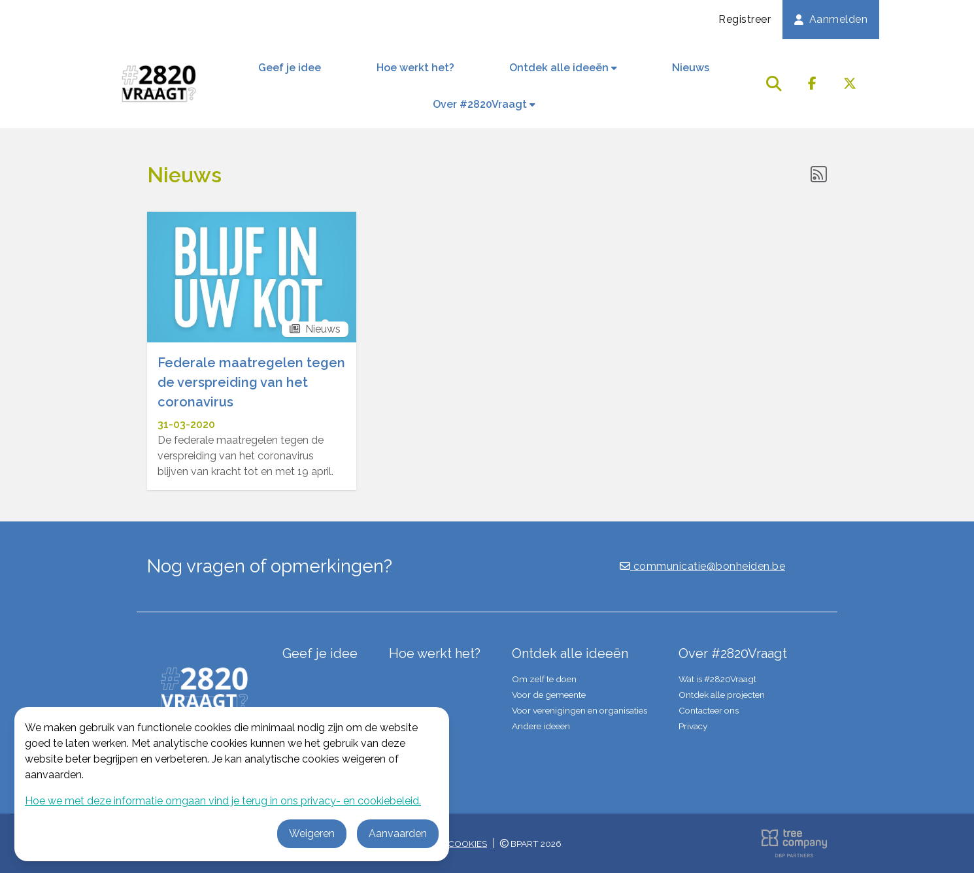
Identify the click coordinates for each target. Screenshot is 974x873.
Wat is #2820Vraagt (717, 679)
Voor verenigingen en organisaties (579, 710)
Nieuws (690, 67)
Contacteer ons (709, 710)
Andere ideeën (541, 726)
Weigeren (312, 833)
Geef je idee (289, 67)
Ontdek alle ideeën (563, 67)
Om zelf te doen (544, 679)
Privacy (693, 726)
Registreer (744, 19)
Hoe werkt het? (415, 67)
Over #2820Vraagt (484, 104)
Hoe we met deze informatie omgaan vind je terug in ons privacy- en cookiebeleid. (223, 801)
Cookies (467, 843)
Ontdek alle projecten (722, 694)
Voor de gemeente (549, 694)
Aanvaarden (398, 833)
